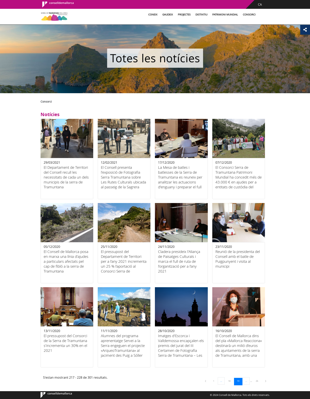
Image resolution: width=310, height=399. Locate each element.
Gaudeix (167, 14)
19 (239, 380)
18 (230, 380)
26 (258, 380)
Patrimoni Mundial (224, 14)
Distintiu (201, 14)
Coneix (152, 14)
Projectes (183, 14)
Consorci (248, 14)
